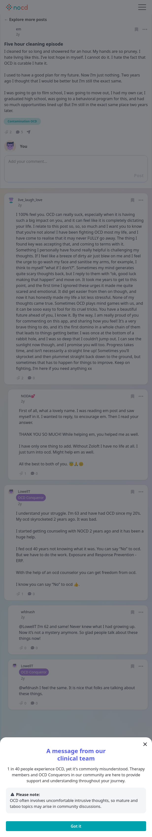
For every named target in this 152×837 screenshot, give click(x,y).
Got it (76, 826)
